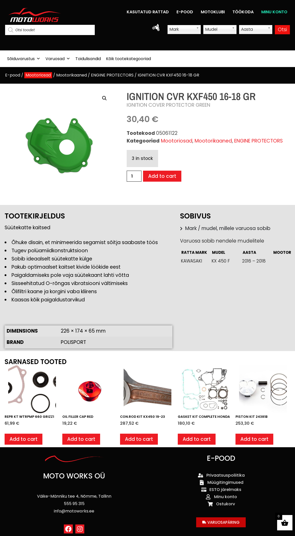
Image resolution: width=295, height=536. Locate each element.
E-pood (12, 75)
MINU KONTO (274, 12)
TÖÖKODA (243, 12)
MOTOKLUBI (213, 12)
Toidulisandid (88, 59)
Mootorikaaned (71, 75)
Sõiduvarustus (23, 58)
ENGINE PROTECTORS (112, 75)
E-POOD (184, 12)
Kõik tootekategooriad (128, 59)
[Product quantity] (134, 176)
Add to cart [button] (23, 439)
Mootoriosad (38, 75)
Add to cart (162, 176)
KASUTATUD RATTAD (148, 12)
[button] (104, 98)
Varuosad (57, 58)
